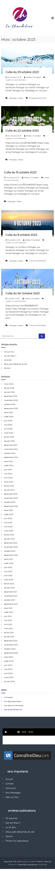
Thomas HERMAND (37, 261)
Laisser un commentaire (16, 80)
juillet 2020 (9, 661)
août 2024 (8, 461)
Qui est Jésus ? (10, 356)
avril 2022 (8, 575)
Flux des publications (12, 701)
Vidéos (20, 98)
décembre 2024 (10, 445)
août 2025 (8, 412)
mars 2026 (8, 384)
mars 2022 (8, 579)
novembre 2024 (11, 449)
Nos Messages (13, 792)
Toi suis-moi (9, 352)
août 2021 (8, 608)
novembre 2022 (11, 547)
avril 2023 (8, 526)
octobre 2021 (9, 600)
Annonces (11, 788)
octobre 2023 (9, 502)
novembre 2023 (11, 498)
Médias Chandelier (33, 77)
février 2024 (9, 486)
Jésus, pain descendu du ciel (15, 364)
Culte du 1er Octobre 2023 (23, 293)
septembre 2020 (11, 653)
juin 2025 (8, 420)
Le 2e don (8, 360)
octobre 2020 (10, 649)
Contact (10, 783)
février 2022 (9, 584)
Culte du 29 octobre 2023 (22, 72)
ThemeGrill (12, 864)
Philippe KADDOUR (37, 98)
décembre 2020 (10, 641)
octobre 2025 (9, 404)
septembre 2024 (11, 457)
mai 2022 (8, 571)
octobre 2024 (9, 453)
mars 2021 (8, 628)
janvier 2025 (9, 441)
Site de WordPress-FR (13, 709)
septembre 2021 (10, 604)
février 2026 (9, 388)
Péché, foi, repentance (17, 841)
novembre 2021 (10, 596)
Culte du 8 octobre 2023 (21, 235)
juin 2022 (8, 567)
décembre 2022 (10, 543)
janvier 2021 (9, 636)
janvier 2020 (9, 681)
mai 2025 (8, 425)
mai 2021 (8, 620)
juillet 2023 (8, 514)
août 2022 (8, 559)
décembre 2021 (10, 592)
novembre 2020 (11, 645)
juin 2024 (8, 469)
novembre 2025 (10, 400)
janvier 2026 (9, 392)
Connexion (8, 697)
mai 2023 (8, 522)
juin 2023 (8, 518)
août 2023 (8, 510)
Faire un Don (12, 797)
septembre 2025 (11, 408)
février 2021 (9, 632)
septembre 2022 (11, 555)
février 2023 (9, 535)
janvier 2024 (9, 490)
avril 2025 (8, 429)
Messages (13, 98)
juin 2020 (8, 665)
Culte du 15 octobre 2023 (20, 172)
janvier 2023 (9, 539)
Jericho (7, 368)
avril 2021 (8, 624)
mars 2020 (9, 677)
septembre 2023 (11, 506)
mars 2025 (8, 433)
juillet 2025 (8, 416)
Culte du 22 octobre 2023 (22, 130)
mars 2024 (8, 482)
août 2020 (8, 657)
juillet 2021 (8, 612)
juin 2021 (8, 616)
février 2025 (9, 437)
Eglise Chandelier (29, 861)
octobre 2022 (9, 551)
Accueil (9, 779)
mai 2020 (8, 669)
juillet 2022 (8, 563)
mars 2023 (8, 531)
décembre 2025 (10, 396)
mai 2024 (8, 473)
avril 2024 (8, 478)
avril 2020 (8, 673)
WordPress (42, 864)
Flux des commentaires (13, 705)
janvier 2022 (9, 588)
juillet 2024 (9, 465)
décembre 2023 (10, 494)
